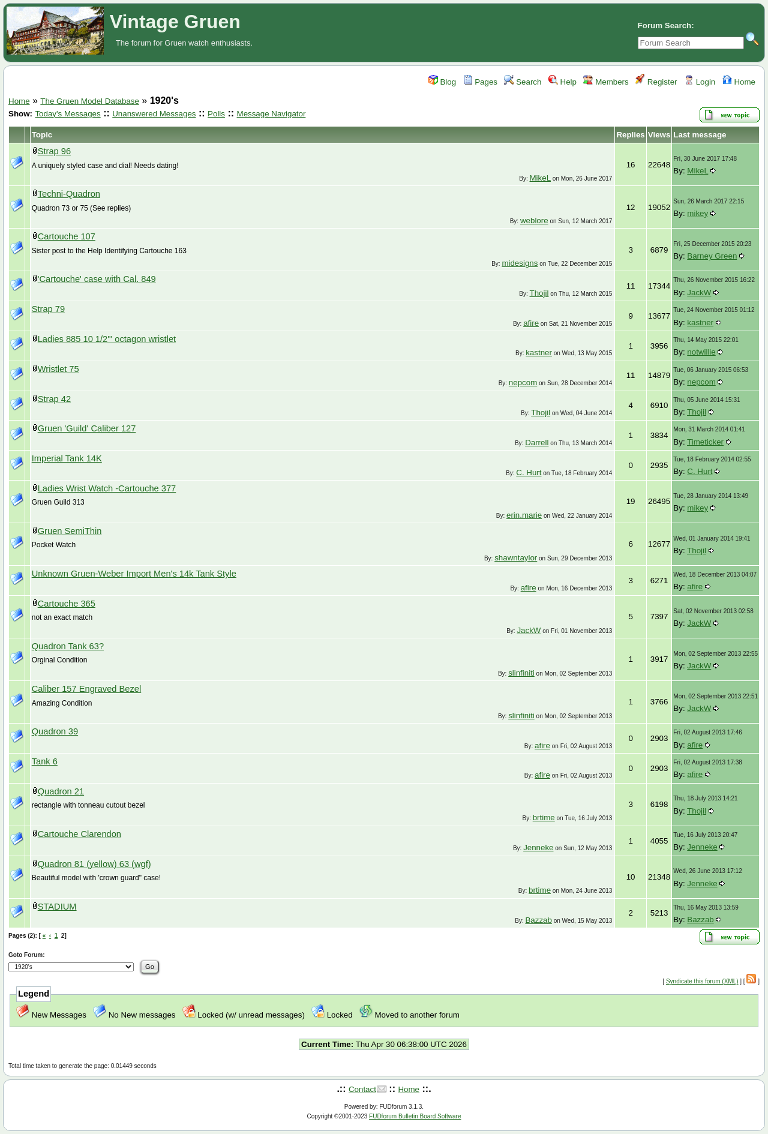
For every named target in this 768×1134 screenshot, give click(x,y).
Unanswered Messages (154, 113)
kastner (700, 322)
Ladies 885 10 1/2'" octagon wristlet (107, 339)
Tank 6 (45, 761)
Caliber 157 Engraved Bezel (87, 689)
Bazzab (538, 920)
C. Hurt (528, 472)
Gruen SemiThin (70, 531)
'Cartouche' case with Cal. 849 (97, 279)
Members (605, 81)
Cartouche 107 (66, 236)
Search (522, 81)
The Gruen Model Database (89, 101)
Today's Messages (67, 113)
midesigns (520, 263)
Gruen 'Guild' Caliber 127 (87, 428)
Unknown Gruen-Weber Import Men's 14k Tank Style (134, 573)
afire (531, 323)
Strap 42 (54, 399)
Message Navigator (271, 113)
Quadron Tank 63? (68, 646)
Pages (480, 81)
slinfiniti (521, 672)
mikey (697, 213)
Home (738, 81)
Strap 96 (54, 151)
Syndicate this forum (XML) (702, 981)
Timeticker (705, 441)
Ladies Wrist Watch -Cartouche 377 (107, 488)
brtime (544, 817)
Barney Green (712, 255)
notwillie (701, 351)
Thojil (539, 293)
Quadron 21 (61, 791)
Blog (442, 81)
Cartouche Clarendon (79, 834)
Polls (216, 113)
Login (699, 81)
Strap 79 (48, 309)
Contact (362, 1089)
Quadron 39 (55, 731)
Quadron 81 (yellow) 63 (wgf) (94, 864)
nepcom (523, 382)
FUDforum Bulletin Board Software (415, 1116)
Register (656, 81)
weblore (534, 220)
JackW (699, 292)
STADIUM (57, 906)
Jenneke (538, 847)
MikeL (540, 177)
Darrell (536, 442)
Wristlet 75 (58, 369)
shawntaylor (515, 557)
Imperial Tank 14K (67, 458)
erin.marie (524, 515)
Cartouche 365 (66, 603)
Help (562, 81)
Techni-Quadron (69, 194)
